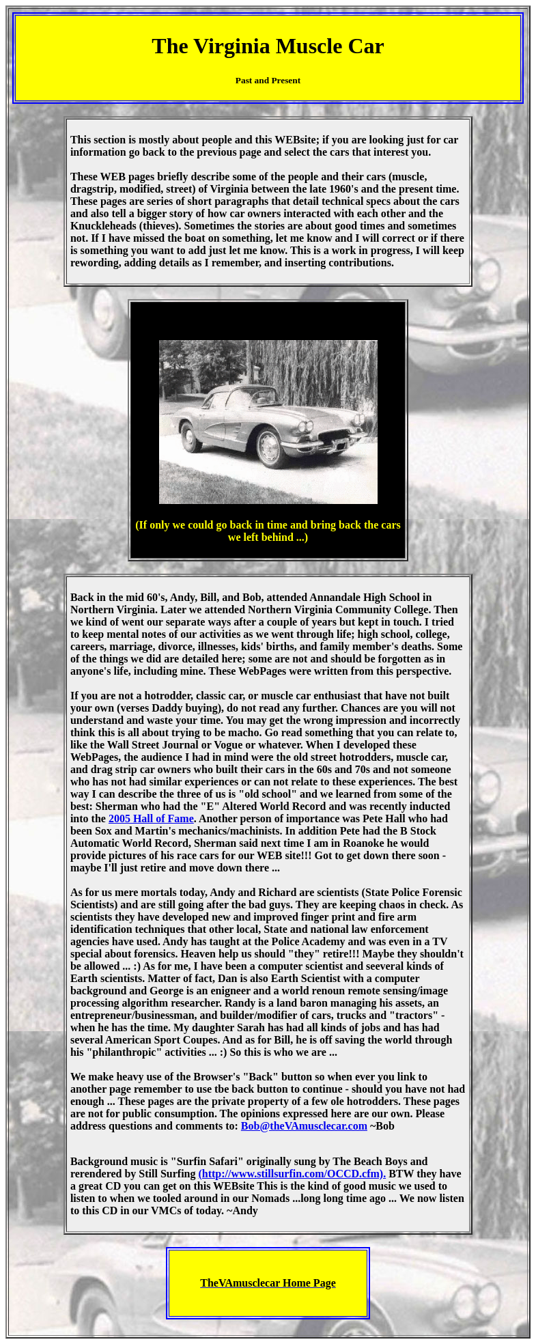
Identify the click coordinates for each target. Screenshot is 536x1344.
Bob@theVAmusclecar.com (304, 1126)
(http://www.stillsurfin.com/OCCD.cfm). (292, 1173)
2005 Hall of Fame (151, 818)
